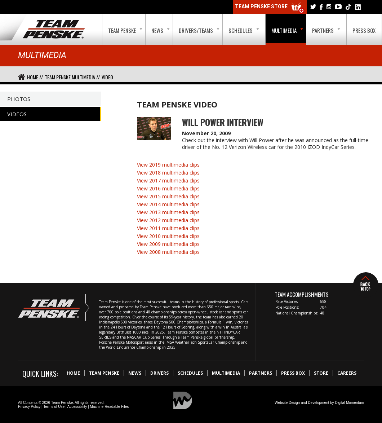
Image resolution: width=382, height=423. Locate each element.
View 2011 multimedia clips (168, 228)
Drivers (159, 373)
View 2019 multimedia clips (168, 164)
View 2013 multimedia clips (168, 212)
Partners (326, 30)
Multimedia (287, 30)
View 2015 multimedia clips (168, 196)
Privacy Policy (29, 407)
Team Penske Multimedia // (72, 77)
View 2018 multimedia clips (168, 172)
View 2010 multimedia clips (168, 236)
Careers (346, 373)
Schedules (243, 30)
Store (321, 373)
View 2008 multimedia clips (168, 251)
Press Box (364, 30)
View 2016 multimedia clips (168, 188)
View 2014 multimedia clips (168, 204)
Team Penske (125, 30)
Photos (18, 98)
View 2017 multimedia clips (168, 180)
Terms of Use (54, 407)
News (160, 30)
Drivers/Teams (199, 30)
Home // (35, 77)
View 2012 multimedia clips (168, 220)
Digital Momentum (349, 403)
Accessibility (77, 407)
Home (73, 373)
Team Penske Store (270, 8)
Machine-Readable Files (109, 407)
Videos (17, 114)
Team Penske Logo (54, 29)
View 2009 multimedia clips (168, 244)
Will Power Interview (222, 121)
